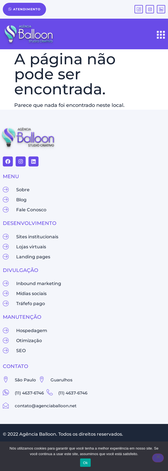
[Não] (158, 457)
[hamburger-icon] (161, 35)
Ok (85, 463)
